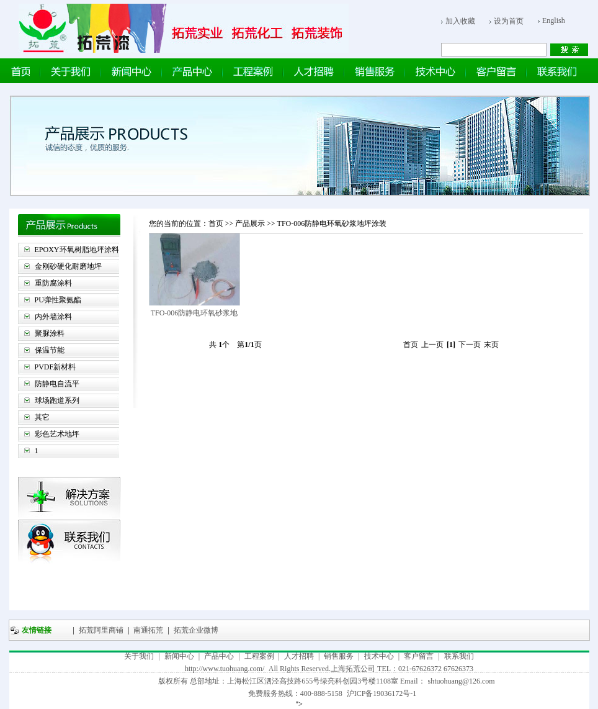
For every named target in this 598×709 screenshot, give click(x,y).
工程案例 (259, 656)
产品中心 (219, 656)
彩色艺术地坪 (57, 434)
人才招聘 (299, 656)
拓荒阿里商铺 (100, 630)
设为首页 (509, 21)
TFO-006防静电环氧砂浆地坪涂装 (332, 223)
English (553, 20)
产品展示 (251, 223)
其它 (42, 417)
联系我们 (459, 656)
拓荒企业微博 (195, 630)
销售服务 (339, 656)
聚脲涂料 (50, 333)
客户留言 (419, 656)
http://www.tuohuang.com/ (225, 668)
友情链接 (36, 630)
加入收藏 (460, 21)
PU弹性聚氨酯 (58, 300)
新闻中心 (179, 656)
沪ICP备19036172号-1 (382, 693)
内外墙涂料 (53, 316)
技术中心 (379, 656)
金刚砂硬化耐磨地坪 (68, 266)
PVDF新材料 (55, 367)
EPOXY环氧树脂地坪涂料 (77, 249)
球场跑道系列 (57, 400)
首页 (215, 223)
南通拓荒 (147, 630)
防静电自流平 (57, 383)
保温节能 (50, 350)
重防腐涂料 (53, 283)
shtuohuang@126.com (461, 681)
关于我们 (139, 656)
